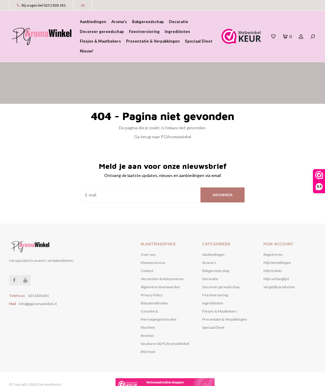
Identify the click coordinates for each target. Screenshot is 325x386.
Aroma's (119, 21)
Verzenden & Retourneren (162, 253)
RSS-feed (148, 326)
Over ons (148, 228)
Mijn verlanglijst (276, 253)
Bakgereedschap (148, 21)
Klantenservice (153, 237)
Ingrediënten (177, 31)
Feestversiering (144, 31)
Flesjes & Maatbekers (100, 41)
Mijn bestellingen (277, 237)
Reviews (147, 309)
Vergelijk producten (279, 261)
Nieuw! (86, 51)
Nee (142, 378)
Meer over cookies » (169, 378)
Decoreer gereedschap (102, 31)
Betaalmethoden (154, 277)
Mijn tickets (272, 245)
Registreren (273, 228)
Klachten (148, 301)
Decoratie (178, 21)
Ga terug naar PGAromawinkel (162, 110)
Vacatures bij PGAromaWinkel (165, 318)
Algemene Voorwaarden (160, 261)
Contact (147, 245)
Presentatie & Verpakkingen (153, 41)
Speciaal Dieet (198, 41)
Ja (121, 378)
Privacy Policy (152, 269)
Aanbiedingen (93, 21)
